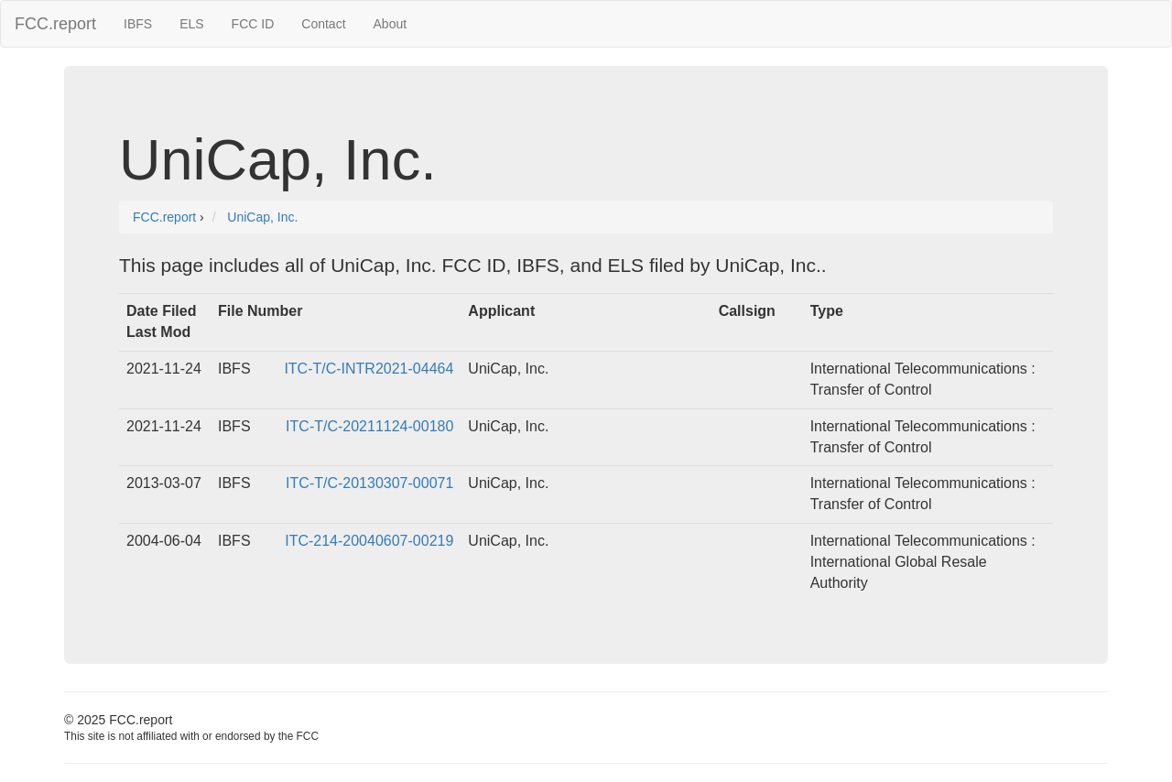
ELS (191, 23)
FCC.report (55, 24)
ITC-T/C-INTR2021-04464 (368, 368)
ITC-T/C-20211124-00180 (369, 426)
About (390, 23)
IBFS (138, 23)
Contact (323, 23)
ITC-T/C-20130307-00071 (369, 483)
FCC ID (253, 23)
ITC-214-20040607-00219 (369, 540)
